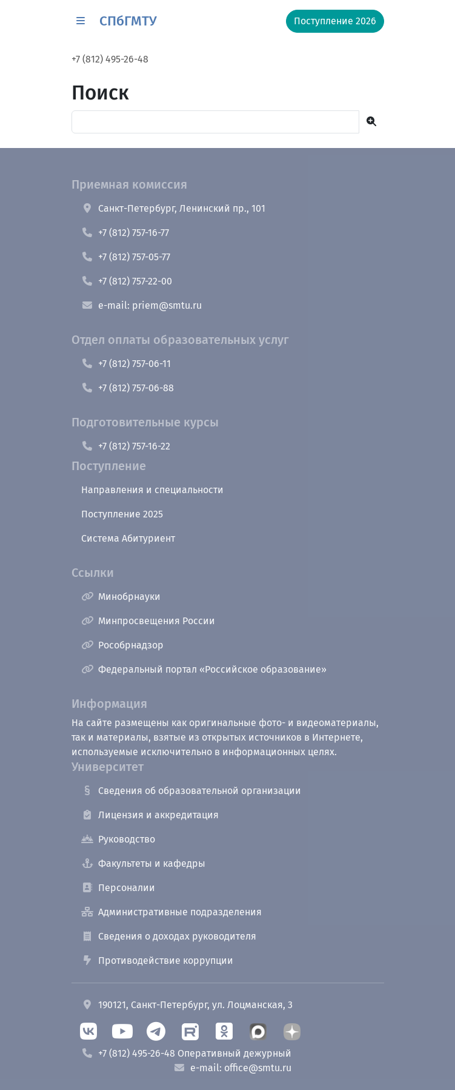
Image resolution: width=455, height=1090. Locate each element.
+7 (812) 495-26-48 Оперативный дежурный (186, 1053)
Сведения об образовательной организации (191, 790)
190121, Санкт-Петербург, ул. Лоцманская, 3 (187, 1005)
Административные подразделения (171, 912)
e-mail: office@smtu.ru (232, 1068)
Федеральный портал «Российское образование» (204, 669)
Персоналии (118, 887)
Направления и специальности (152, 490)
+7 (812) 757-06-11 (126, 363)
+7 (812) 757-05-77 (125, 257)
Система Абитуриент (128, 538)
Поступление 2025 (122, 514)
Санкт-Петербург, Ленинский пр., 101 (173, 208)
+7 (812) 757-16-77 (125, 232)
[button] (81, 21)
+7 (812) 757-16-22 (125, 446)
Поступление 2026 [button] (335, 21)
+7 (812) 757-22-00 (126, 281)
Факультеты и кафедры (143, 863)
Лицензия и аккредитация (150, 815)
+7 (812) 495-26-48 (109, 59)
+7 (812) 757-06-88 (127, 388)
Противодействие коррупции (157, 960)
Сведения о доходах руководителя (168, 936)
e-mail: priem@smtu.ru (141, 305)
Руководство (118, 839)
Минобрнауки (121, 596)
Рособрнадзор (122, 645)
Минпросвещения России (148, 621)
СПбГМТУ (128, 21)
